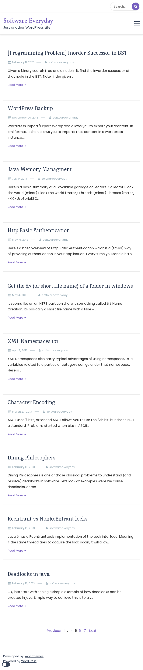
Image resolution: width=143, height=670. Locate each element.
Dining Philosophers (31, 457)
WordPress (28, 661)
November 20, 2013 (25, 117)
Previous (54, 630)
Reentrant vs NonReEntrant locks (47, 518)
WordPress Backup (30, 108)
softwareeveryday (61, 62)
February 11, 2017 (23, 62)
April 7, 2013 (20, 350)
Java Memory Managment (40, 169)
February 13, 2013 (23, 467)
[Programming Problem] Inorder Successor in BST (67, 53)
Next (93, 630)
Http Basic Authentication (39, 230)
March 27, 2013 (22, 411)
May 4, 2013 (19, 295)
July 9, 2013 (19, 178)
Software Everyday (28, 20)
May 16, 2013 (20, 239)
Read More (15, 85)
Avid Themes (34, 656)
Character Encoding (31, 402)
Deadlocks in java (29, 574)
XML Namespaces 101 (33, 341)
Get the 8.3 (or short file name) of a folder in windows (70, 286)
